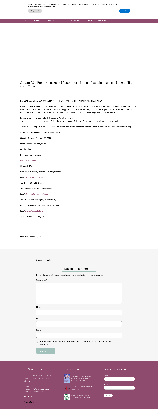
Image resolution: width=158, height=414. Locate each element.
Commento (41, 280)
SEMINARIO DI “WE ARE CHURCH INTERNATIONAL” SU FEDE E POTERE (80, 397)
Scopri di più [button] (35, 408)
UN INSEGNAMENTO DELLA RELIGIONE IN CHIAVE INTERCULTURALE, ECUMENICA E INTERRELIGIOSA (82, 388)
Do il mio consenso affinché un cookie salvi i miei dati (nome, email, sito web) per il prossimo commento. (76, 343)
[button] (129, 402)
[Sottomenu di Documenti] (83, 20)
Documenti (75, 21)
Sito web (40, 330)
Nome (39, 307)
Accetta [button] (124, 408)
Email (39, 318)
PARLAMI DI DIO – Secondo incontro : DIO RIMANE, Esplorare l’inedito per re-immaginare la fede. (81, 378)
